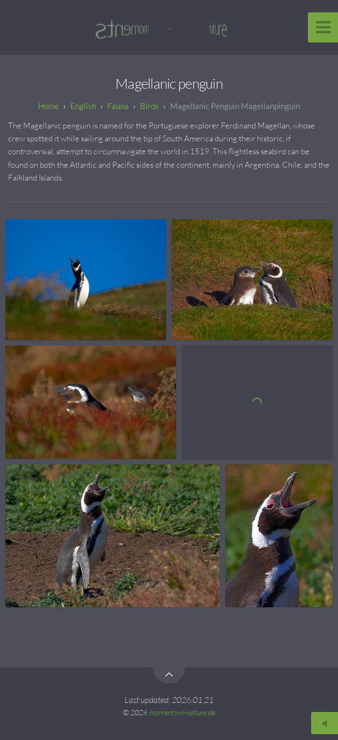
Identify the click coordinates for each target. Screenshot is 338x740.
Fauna (118, 106)
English (83, 106)
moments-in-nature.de (182, 712)
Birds (149, 106)
